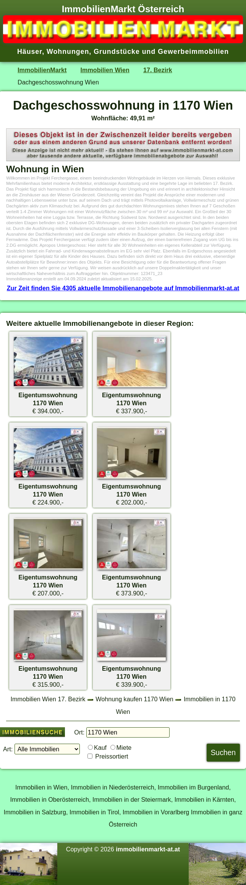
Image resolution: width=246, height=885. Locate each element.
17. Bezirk (157, 69)
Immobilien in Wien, (42, 787)
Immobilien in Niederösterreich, (113, 787)
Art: (8, 749)
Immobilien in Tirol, (95, 812)
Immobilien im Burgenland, (194, 787)
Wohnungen (68, 51)
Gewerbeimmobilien (193, 51)
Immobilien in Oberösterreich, (50, 799)
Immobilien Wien (105, 69)
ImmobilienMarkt (42, 69)
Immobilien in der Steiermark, (132, 799)
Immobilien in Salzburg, (35, 812)
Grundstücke (117, 51)
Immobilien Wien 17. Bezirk (48, 699)
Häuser (29, 51)
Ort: (79, 732)
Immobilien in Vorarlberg (156, 812)
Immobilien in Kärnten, (205, 799)
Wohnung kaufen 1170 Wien (134, 699)
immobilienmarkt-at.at (148, 849)
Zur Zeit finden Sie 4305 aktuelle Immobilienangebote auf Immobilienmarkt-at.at (123, 288)
